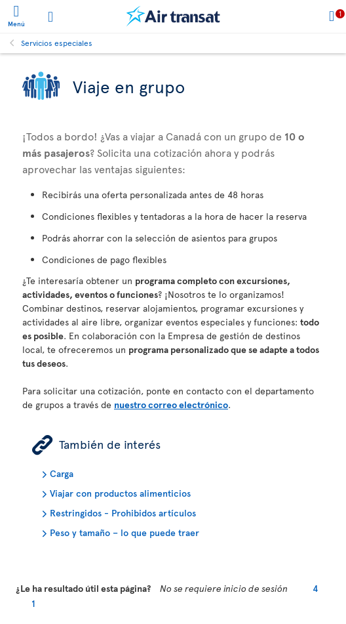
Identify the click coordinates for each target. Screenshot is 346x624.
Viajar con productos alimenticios (120, 493)
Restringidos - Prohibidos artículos (123, 513)
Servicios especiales (56, 42)
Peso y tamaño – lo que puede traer (124, 532)
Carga (61, 473)
